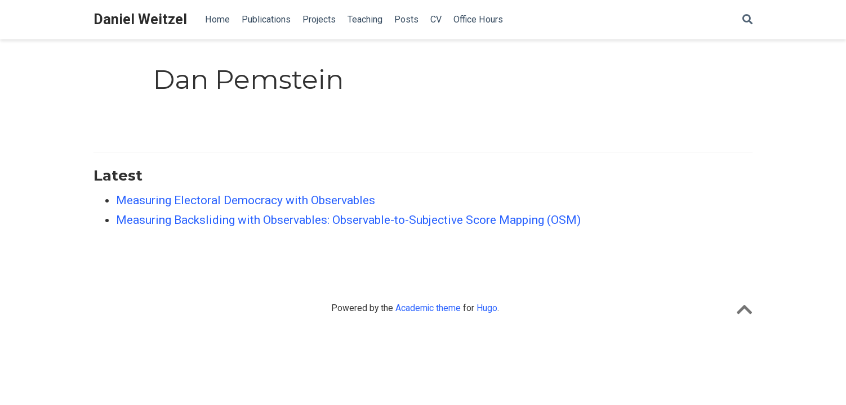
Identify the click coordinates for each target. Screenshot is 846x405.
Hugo (487, 308)
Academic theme (428, 308)
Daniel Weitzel (140, 19)
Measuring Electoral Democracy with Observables (245, 200)
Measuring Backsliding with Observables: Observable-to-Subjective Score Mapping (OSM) (348, 220)
